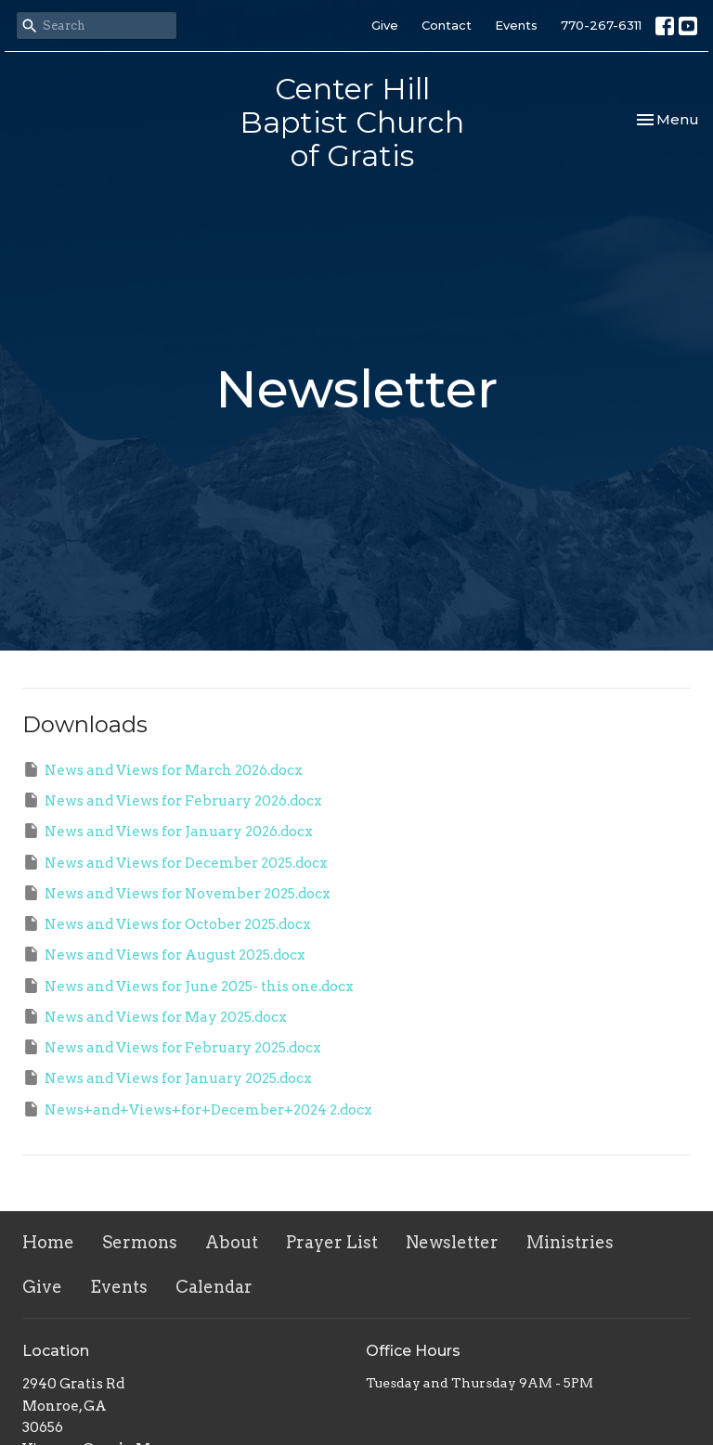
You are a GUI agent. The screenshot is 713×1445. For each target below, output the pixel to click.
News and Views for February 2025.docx (171, 1047)
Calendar (214, 1287)
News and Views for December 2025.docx (175, 862)
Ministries (570, 1242)
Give (384, 25)
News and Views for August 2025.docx (163, 954)
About (231, 1242)
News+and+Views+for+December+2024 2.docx (197, 1109)
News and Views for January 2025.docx (167, 1077)
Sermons (139, 1242)
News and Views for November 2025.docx (176, 893)
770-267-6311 (601, 25)
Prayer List (332, 1242)
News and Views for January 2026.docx (167, 830)
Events (516, 25)
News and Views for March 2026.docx (162, 769)
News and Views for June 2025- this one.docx (188, 985)
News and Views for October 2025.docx (166, 923)
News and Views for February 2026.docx (172, 800)
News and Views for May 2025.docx (154, 1016)
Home (48, 1242)
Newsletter (452, 1242)
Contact (446, 25)
